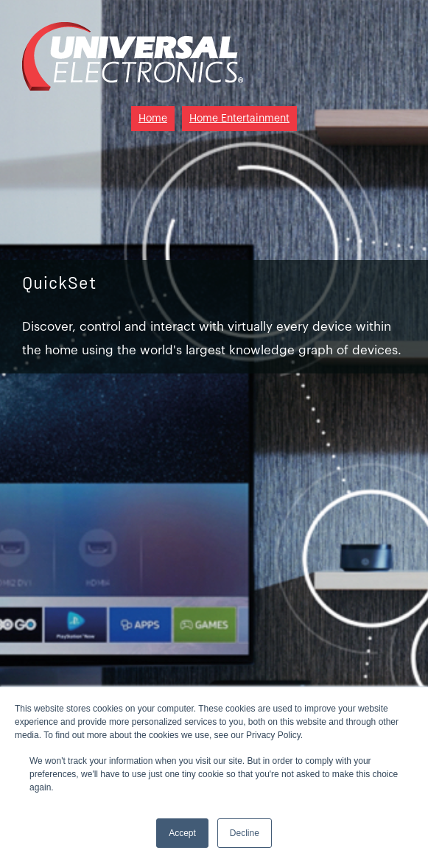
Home (152, 118)
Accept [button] (182, 833)
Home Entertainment (239, 118)
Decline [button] (244, 833)
